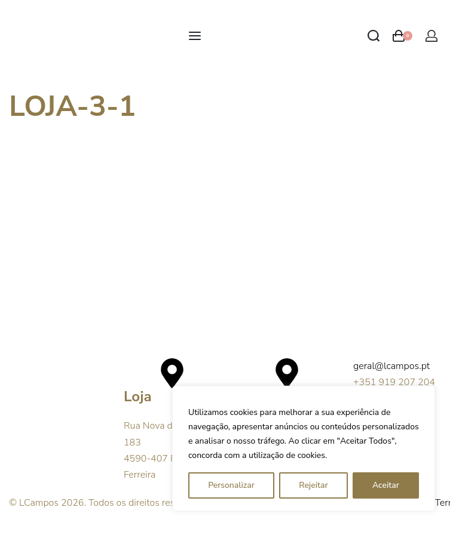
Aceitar (385, 485)
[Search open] (373, 35)
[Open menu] (194, 36)
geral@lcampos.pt (391, 366)
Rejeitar (313, 485)
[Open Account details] (431, 35)
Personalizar (231, 485)
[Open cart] (402, 35)
